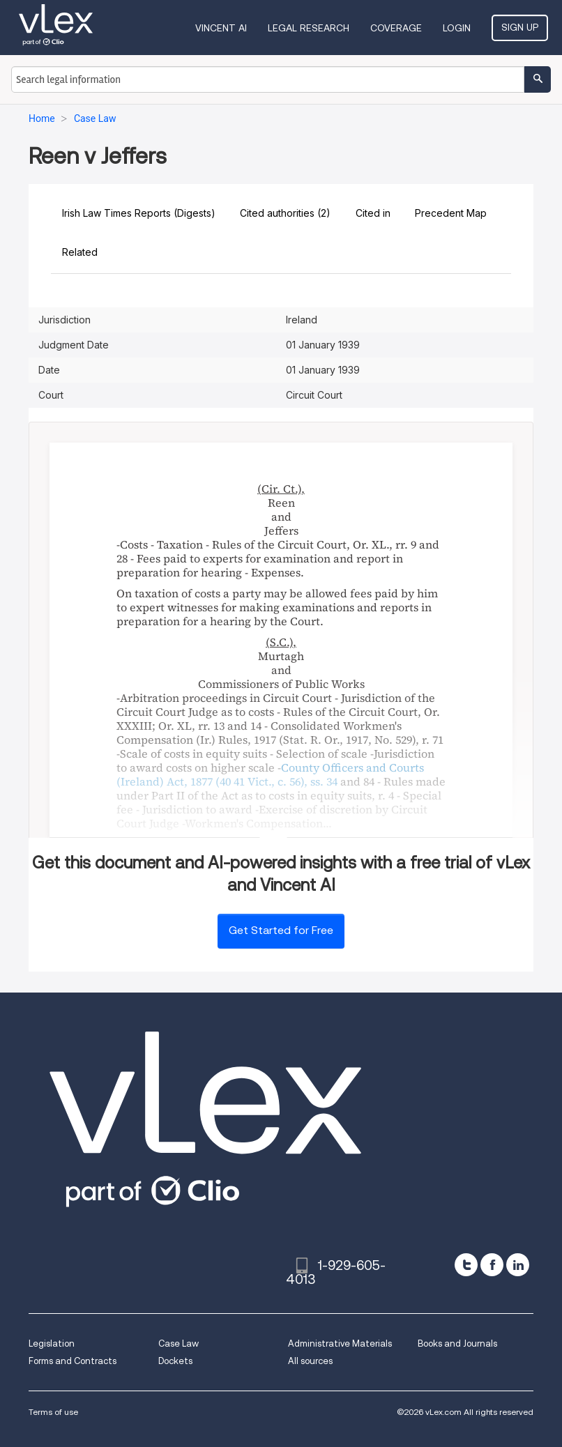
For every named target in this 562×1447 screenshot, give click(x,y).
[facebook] (491, 1264)
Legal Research (308, 27)
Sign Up (519, 27)
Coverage (396, 27)
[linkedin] (517, 1264)
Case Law (178, 1343)
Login (457, 27)
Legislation (52, 1343)
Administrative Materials (340, 1343)
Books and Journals (457, 1343)
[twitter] (466, 1264)
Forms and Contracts (72, 1361)
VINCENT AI (221, 27)
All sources (310, 1361)
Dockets (175, 1361)
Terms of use (53, 1411)
